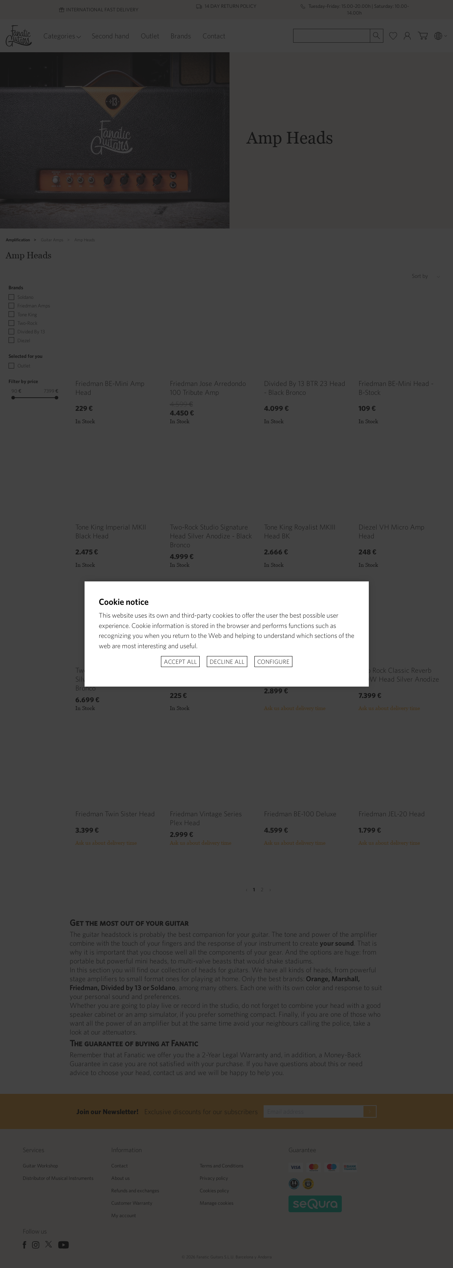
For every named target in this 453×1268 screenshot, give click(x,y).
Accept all (180, 661)
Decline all (227, 661)
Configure (273, 661)
